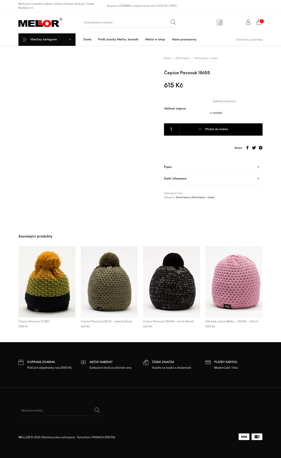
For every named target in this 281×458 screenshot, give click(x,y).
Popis (168, 167)
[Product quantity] (172, 129)
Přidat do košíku (216, 129)
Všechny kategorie (47, 39)
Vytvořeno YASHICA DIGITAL (96, 437)
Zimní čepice (182, 58)
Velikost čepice (175, 108)
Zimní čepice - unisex (206, 58)
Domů (167, 58)
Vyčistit (217, 113)
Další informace (175, 178)
